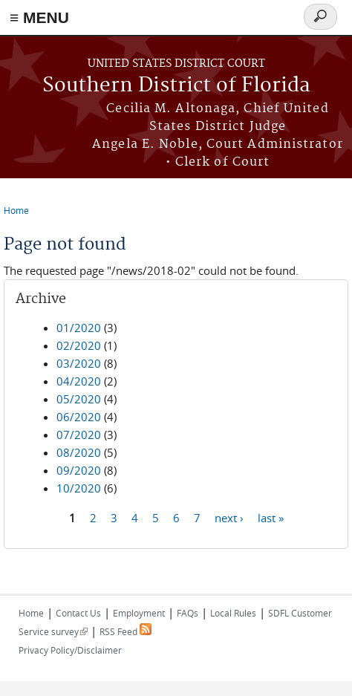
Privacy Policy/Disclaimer (70, 650)
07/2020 (78, 434)
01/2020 (78, 327)
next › (229, 517)
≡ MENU (39, 17)
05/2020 (78, 398)
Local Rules (233, 613)
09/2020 (78, 470)
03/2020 (78, 363)
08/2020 (78, 452)
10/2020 (78, 488)
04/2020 (78, 381)
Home (16, 210)
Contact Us (78, 613)
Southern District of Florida (176, 86)
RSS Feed (125, 631)
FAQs (187, 613)
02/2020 (78, 345)
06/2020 (78, 416)
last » (271, 517)
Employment (139, 613)
